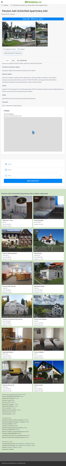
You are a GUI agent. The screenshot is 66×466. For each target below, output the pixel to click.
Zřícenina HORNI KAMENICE (9, 433)
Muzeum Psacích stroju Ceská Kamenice (13, 437)
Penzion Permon (6, 412)
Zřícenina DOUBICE (7, 424)
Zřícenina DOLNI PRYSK (8, 429)
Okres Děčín (31, 5)
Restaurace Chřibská (7, 449)
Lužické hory (23, 5)
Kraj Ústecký (16, 5)
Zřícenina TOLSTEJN (7, 426)
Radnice (4, 447)
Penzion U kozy (6, 400)
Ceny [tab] (13, 60)
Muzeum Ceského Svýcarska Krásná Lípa (13, 431)
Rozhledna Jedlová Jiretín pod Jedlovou (13, 420)
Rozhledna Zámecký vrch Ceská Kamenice (13, 435)
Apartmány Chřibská (7, 406)
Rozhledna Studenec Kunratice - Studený (13, 422)
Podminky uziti (21, 463)
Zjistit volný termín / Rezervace (12, 53)
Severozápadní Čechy (41, 5)
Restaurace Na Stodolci (8, 445)
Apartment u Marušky (8, 398)
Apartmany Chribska (7, 404)
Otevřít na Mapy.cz (9, 114)
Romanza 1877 (6, 402)
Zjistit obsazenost (33, 181)
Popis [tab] (7, 60)
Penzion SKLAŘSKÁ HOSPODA (10, 396)
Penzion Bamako (7, 414)
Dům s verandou (6, 408)
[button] (33, 132)
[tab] (22, 60)
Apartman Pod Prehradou (9, 410)
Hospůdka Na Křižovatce (8, 443)
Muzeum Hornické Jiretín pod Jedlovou (12, 427)
